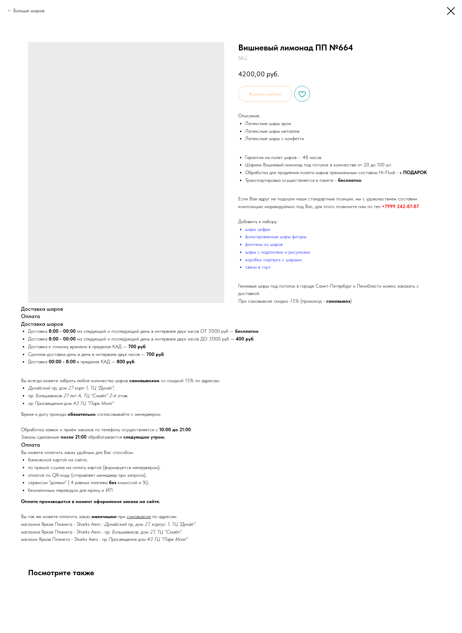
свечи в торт (258, 267)
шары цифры (257, 229)
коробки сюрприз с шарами (273, 259)
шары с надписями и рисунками (277, 252)
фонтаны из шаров (264, 244)
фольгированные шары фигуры (275, 236)
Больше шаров (28, 10)
